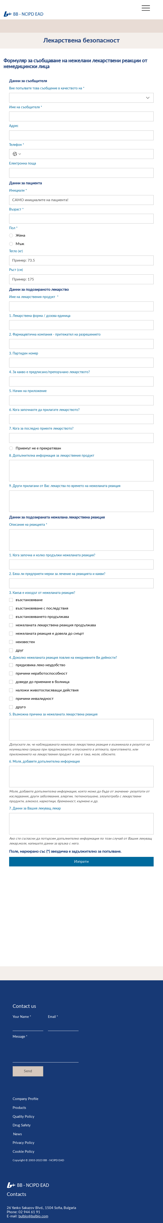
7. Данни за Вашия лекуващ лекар (35, 808)
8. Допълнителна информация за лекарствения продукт (51, 455)
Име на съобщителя (25, 107)
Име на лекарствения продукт (33, 297)
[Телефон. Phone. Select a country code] (17, 154)
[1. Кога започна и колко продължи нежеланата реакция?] (80, 564)
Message (20, 1037)
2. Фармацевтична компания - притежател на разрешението (55, 334)
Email (53, 1017)
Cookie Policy (23, 1151)
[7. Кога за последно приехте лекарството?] (80, 438)
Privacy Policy (23, 1143)
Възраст (16, 209)
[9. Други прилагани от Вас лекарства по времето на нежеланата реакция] (81, 501)
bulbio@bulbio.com (33, 1216)
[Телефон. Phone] (86, 154)
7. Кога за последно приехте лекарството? (41, 428)
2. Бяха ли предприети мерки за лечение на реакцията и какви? (57, 574)
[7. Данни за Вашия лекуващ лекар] (81, 823)
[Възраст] (80, 218)
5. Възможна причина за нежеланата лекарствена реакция (53, 714)
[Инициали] (80, 200)
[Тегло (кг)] (80, 260)
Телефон (16, 145)
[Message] (46, 1051)
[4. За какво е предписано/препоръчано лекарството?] (80, 381)
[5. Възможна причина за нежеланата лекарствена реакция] (81, 729)
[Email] (62, 1026)
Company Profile (25, 1099)
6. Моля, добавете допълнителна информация (44, 761)
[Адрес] (80, 135)
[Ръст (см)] (80, 279)
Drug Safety (22, 1125)
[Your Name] (26, 1026)
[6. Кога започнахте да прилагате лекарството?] (80, 419)
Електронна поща (22, 163)
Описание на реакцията (28, 525)
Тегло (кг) (16, 251)
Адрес (13, 126)
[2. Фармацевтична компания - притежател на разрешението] (80, 344)
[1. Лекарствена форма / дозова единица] (80, 325)
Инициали (18, 191)
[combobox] (81, 98)
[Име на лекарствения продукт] (80, 306)
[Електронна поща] (80, 173)
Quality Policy (23, 1116)
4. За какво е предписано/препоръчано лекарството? (49, 372)
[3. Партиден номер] (80, 362)
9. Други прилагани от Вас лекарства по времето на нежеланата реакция (64, 486)
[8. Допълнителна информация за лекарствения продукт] (81, 470)
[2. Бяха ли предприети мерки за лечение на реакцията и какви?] (80, 583)
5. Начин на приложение (28, 391)
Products (19, 1108)
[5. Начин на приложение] (80, 400)
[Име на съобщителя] (80, 116)
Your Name (22, 1017)
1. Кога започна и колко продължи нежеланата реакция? (52, 555)
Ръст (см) (16, 270)
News (17, 1134)
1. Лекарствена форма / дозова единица (39, 316)
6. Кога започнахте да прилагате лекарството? (44, 410)
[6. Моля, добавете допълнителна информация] (81, 776)
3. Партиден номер (23, 353)
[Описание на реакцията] (81, 540)
